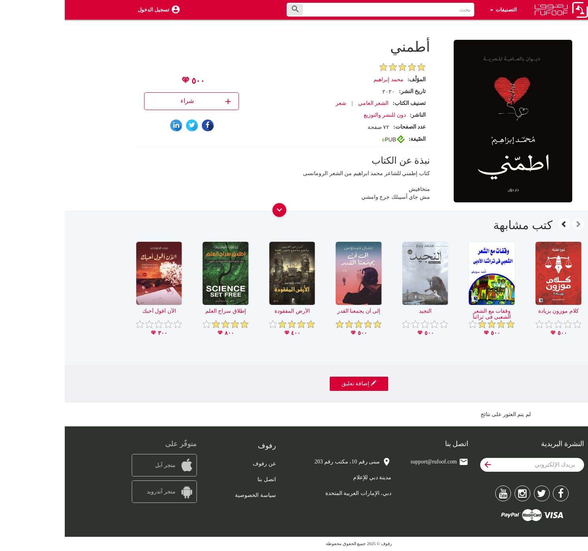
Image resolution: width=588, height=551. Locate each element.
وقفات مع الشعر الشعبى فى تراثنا (427, 314)
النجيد (360, 311)
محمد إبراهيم (324, 79)
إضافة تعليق (294, 383)
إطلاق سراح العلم (161, 311)
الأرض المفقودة (227, 311)
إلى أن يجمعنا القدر (294, 311)
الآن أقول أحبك (94, 311)
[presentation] (513, 224)
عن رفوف (199, 464)
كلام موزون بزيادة (493, 311)
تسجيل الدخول (89, 10)
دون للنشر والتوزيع (320, 115)
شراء (142, 101)
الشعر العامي (308, 103)
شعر (276, 103)
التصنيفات (438, 10)
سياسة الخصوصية (190, 495)
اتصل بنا (202, 479)
